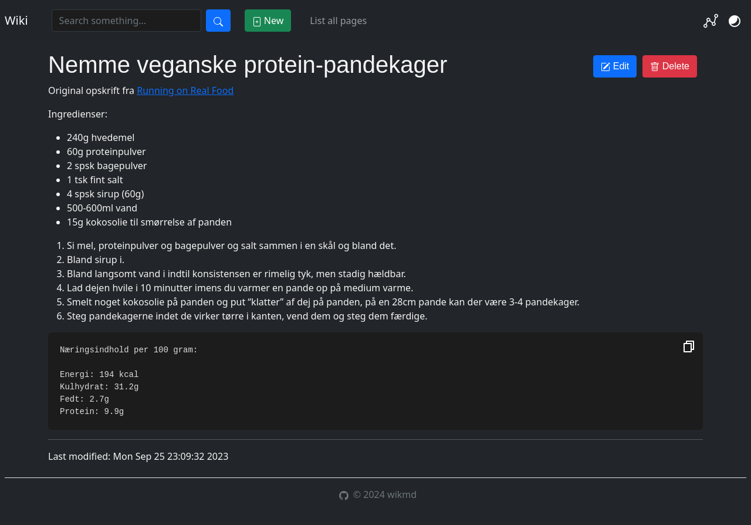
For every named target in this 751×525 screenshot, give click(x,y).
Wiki (16, 20)
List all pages (338, 20)
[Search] (126, 20)
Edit (615, 66)
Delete (669, 66)
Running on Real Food (185, 90)
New (268, 20)
